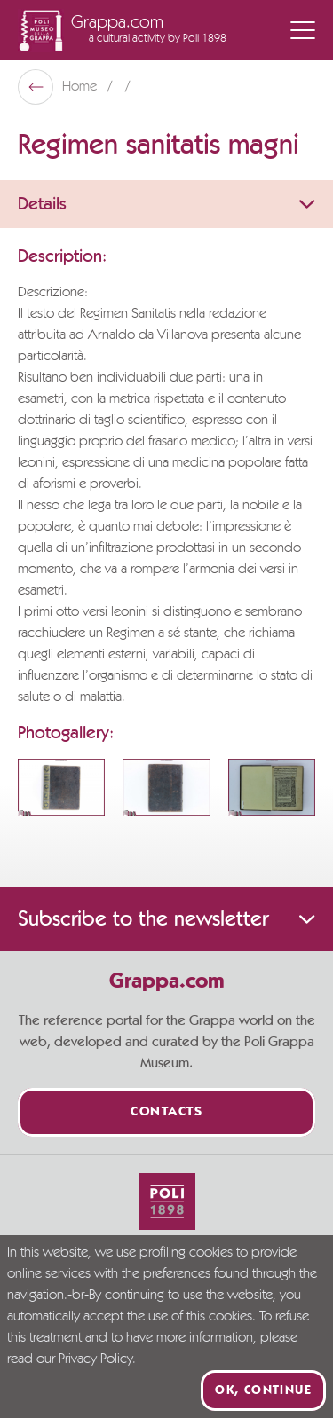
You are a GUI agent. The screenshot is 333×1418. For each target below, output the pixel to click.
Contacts (166, 1112)
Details (166, 204)
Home (81, 87)
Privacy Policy (95, 1359)
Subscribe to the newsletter (166, 919)
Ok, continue (263, 1390)
